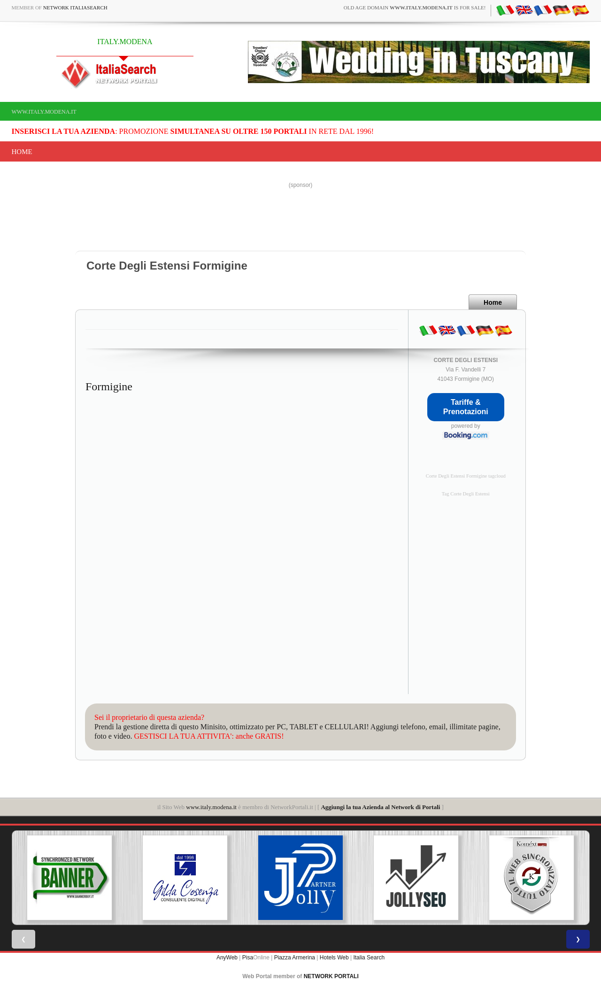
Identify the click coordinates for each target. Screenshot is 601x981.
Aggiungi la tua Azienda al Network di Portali (380, 807)
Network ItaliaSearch (75, 7)
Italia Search (369, 957)
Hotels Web (334, 957)
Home (22, 151)
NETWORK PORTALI (331, 976)
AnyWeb (227, 957)
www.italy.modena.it (44, 111)
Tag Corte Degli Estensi (466, 493)
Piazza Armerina (294, 957)
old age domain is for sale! (415, 7)
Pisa (247, 957)
